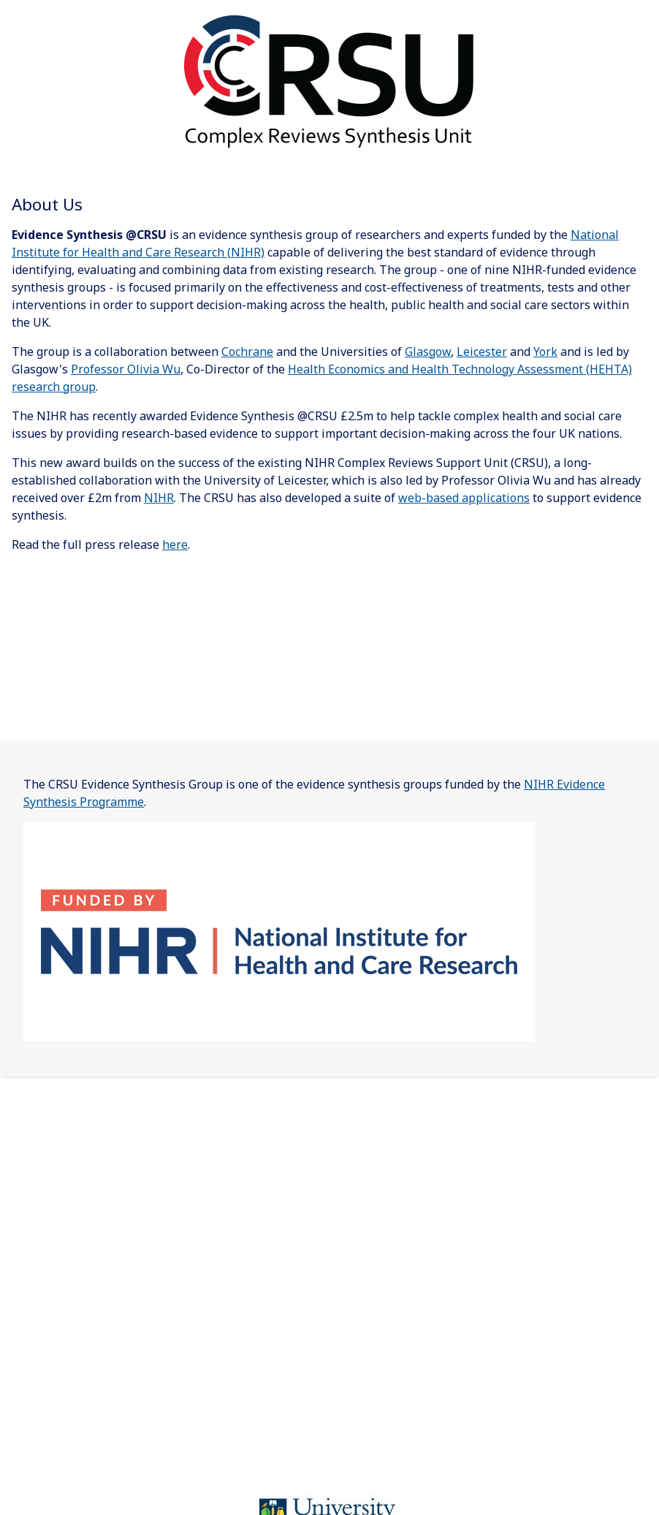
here (175, 544)
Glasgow (428, 351)
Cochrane (247, 351)
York (545, 351)
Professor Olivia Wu (125, 369)
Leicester (482, 351)
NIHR (159, 498)
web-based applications (464, 498)
